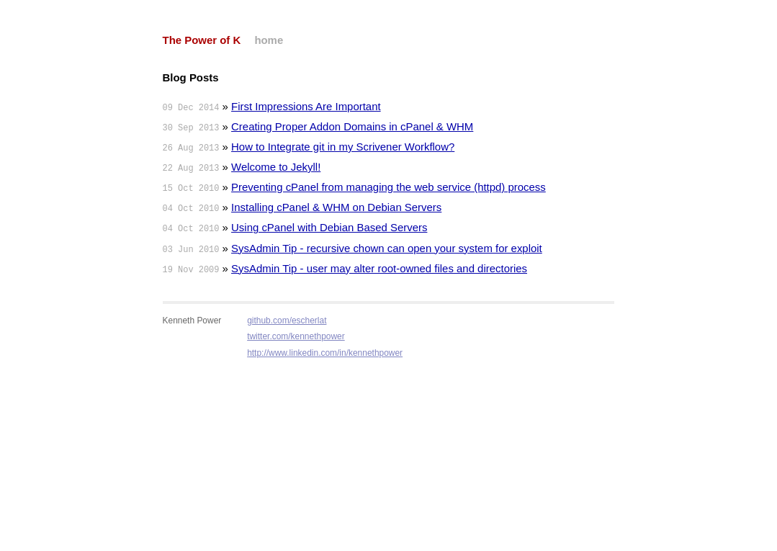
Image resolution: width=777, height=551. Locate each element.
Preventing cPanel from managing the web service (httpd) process (388, 187)
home (268, 40)
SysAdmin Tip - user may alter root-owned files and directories (379, 268)
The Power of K (202, 40)
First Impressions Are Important (306, 106)
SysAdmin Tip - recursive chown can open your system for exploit (386, 248)
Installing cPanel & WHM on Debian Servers (336, 207)
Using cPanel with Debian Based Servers (329, 227)
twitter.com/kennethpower (296, 336)
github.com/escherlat (286, 320)
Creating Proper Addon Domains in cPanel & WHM (352, 126)
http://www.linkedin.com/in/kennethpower (325, 353)
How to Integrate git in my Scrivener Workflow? (342, 146)
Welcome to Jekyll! (275, 167)
